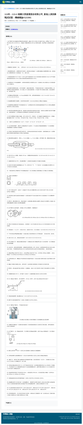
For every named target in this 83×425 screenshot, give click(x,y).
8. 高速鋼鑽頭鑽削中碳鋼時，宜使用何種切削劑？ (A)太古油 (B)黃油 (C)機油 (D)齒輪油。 (27, 101)
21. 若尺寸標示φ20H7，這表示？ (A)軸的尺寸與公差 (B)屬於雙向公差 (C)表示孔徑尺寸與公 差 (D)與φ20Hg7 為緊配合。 (30, 190)
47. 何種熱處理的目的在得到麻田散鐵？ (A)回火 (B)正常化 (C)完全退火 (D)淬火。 (25, 378)
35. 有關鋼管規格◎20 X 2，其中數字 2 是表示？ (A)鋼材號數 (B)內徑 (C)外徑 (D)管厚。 (27, 273)
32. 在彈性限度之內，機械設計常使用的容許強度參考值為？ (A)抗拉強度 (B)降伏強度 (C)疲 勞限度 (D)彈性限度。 (31, 259)
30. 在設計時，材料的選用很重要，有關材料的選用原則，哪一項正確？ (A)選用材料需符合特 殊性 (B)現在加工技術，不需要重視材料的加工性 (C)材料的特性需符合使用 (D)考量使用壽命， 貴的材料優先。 (31, 248)
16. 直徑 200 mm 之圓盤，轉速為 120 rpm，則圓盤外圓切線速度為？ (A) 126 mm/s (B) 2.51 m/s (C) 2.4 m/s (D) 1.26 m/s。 (31, 156)
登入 (81, 1)
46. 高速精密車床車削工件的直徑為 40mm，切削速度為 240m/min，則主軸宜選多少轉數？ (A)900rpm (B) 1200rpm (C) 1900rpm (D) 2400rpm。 (30, 373)
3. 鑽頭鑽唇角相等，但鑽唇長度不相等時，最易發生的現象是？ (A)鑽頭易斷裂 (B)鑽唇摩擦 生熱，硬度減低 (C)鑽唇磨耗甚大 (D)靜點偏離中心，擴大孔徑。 (31, 72)
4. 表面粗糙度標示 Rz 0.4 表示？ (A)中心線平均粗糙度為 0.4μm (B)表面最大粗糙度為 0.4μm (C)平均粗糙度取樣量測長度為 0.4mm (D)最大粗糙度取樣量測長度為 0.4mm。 (31, 77)
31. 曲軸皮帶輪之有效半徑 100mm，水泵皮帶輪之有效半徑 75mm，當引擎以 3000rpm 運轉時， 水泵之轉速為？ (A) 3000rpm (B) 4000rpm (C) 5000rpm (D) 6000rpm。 (31, 253)
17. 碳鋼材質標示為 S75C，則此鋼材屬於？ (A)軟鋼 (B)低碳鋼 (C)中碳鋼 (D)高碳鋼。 (26, 161)
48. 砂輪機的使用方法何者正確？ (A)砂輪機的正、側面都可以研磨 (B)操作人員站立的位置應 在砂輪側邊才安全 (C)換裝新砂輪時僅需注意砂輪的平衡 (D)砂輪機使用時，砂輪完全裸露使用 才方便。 (31, 383)
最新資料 (78, 414)
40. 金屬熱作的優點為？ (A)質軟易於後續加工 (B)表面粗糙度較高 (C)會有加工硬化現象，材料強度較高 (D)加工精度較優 (30, 325)
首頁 (5, 8)
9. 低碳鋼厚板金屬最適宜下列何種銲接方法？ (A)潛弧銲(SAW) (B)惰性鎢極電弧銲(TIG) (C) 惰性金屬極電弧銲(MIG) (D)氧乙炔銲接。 (31, 105)
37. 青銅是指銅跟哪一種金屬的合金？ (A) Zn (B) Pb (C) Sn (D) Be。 (22, 296)
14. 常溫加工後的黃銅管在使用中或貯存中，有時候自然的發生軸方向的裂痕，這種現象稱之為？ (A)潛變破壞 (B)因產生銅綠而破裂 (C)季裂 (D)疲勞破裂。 (31, 132)
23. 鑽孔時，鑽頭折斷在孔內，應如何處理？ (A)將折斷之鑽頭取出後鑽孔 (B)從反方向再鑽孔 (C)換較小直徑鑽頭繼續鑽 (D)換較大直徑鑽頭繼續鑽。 (31, 202)
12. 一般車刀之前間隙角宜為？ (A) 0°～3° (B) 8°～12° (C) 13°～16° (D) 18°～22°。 (26, 121)
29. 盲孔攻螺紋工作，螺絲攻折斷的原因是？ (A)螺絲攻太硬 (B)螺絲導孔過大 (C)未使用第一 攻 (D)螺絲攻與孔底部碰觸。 (31, 242)
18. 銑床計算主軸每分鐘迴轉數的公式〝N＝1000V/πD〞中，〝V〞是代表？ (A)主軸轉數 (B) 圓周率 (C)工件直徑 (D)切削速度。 (30, 166)
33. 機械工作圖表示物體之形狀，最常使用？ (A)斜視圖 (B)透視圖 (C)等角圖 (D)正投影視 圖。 (28, 264)
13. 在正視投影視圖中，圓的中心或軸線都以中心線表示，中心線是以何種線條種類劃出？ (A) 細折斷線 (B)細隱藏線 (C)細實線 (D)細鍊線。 (30, 126)
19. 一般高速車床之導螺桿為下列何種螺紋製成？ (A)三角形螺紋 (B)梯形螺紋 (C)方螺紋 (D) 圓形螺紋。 (30, 170)
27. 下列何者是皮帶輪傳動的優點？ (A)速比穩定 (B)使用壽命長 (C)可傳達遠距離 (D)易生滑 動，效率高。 (31, 233)
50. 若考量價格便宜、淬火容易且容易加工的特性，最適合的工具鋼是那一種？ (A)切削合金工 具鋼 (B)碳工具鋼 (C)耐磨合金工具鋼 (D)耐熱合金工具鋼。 (31, 394)
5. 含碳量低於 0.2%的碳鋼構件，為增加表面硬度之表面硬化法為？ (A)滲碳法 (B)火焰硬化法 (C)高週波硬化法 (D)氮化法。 (31, 83)
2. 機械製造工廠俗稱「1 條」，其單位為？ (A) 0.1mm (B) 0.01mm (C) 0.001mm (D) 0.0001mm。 (29, 67)
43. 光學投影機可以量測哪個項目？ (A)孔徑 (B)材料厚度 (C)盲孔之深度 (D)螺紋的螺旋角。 (28, 355)
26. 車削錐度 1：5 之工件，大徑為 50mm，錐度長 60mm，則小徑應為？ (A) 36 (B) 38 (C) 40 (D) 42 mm (31, 229)
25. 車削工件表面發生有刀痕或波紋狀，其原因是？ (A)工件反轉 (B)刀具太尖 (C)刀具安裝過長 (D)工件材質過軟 (31, 225)
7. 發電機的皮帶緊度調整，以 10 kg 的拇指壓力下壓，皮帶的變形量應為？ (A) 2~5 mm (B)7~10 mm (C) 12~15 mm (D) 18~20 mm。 (31, 96)
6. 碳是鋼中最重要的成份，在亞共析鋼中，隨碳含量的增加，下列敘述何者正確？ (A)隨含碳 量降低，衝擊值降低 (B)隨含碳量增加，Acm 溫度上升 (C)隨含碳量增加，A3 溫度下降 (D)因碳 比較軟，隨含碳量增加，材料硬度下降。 (31, 90)
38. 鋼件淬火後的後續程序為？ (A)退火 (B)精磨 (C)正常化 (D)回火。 (22, 300)
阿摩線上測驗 (8, 2)
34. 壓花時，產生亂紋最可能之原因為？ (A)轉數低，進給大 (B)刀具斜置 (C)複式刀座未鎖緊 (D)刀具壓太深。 (31, 269)
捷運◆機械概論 (11, 8)
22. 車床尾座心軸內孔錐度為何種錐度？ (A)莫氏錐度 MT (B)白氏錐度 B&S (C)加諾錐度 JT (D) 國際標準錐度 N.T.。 (30, 196)
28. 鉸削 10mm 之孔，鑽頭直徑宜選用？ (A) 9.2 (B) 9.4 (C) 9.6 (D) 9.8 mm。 (24, 237)
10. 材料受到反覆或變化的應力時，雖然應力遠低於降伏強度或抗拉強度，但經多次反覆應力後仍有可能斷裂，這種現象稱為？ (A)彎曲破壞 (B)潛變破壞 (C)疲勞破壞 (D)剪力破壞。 (31, 111)
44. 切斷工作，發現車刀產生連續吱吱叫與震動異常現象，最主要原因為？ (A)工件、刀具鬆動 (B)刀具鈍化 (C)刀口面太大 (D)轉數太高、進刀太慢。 (30, 360)
